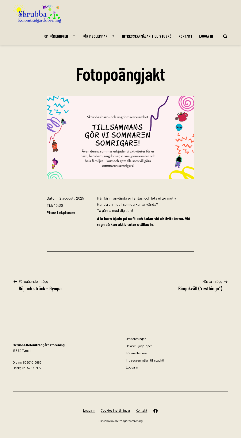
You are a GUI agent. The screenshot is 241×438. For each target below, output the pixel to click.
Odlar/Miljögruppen (139, 346)
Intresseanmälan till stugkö (147, 36)
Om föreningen (56, 36)
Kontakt (185, 36)
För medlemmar (95, 36)
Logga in (206, 36)
